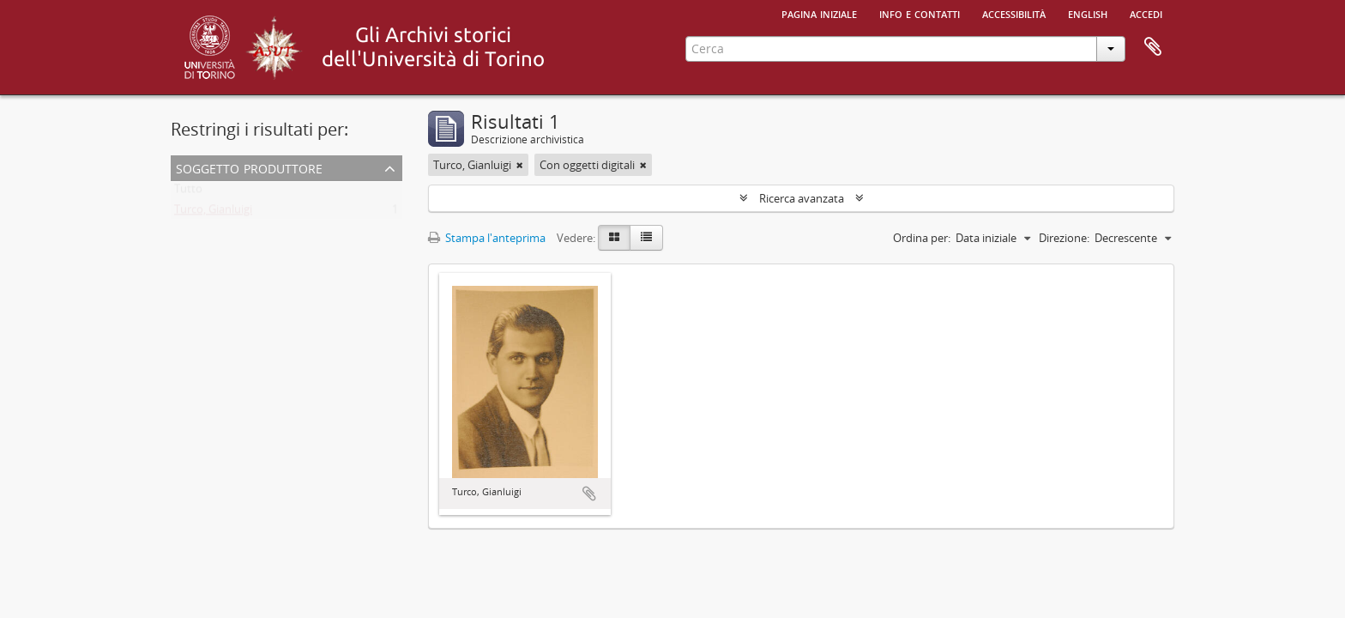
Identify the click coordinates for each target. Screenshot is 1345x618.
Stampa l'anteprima (487, 237)
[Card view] (614, 238)
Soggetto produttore (249, 167)
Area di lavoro (1152, 47)
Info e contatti (919, 12)
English (1087, 12)
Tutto (188, 192)
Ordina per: (921, 237)
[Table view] (646, 238)
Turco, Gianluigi (213, 213)
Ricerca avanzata (802, 198)
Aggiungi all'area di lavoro (589, 493)
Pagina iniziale (819, 12)
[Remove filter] (519, 164)
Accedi (1146, 12)
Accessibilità (1014, 12)
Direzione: (1064, 237)
